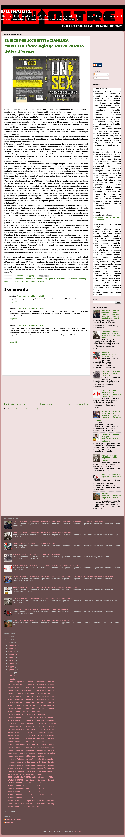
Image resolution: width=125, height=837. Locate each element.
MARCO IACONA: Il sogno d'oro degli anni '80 (27, 741)
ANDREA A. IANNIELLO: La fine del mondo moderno (29, 694)
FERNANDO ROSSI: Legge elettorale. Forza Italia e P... (32, 726)
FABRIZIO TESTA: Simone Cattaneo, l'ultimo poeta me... (32, 705)
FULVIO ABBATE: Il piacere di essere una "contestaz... (32, 720)
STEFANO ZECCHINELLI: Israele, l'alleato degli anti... (32, 685)
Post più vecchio (77, 404)
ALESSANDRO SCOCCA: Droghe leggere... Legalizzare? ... (32, 771)
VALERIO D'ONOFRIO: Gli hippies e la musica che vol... (32, 780)
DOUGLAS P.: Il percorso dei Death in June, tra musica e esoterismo (111, 496)
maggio (11, 667)
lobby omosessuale (28, 281)
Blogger (78, 832)
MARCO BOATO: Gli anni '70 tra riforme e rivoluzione (111, 373)
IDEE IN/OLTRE (16, 11)
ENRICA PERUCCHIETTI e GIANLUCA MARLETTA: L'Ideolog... (32, 738)
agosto (11, 657)
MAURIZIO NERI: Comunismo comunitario (24, 711)
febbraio (12, 676)
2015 (9, 639)
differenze (19, 279)
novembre (12, 648)
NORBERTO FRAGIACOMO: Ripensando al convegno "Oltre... (32, 744)
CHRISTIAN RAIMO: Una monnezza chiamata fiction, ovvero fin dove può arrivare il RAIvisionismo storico (111, 314)
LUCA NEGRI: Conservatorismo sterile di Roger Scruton (32, 723)
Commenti (99, 78)
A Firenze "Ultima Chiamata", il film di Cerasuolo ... (32, 759)
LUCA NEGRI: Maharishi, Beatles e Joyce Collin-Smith (31, 753)
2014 (9, 642)
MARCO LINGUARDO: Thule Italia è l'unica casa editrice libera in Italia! (111, 393)
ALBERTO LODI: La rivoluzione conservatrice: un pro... (32, 750)
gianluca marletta (57, 279)
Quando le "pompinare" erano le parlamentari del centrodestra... (111, 476)
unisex (41, 281)
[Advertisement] (46, 389)
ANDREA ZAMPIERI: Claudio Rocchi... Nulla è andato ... (32, 795)
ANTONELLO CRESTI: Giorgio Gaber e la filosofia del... (32, 801)
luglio (11, 661)
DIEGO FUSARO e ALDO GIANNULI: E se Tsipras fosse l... (32, 691)
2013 (9, 811)
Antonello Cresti (13, 819)
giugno (11, 664)
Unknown (9, 822)
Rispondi (13, 302)
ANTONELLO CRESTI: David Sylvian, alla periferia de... (32, 688)
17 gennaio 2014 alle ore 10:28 (30, 325)
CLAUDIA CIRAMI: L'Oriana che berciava (25, 774)
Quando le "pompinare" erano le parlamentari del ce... (32, 682)
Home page (46, 404)
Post (97, 74)
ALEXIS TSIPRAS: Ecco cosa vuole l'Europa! (27, 786)
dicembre (12, 645)
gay (46, 279)
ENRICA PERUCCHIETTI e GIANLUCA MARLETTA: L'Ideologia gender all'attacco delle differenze (44, 46)
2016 (9, 636)
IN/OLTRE (15, 281)
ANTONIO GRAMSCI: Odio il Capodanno (23, 807)
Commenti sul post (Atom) (27, 409)
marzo (11, 673)
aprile (11, 670)
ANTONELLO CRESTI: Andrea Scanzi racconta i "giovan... (32, 765)
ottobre (12, 651)
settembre (13, 654)
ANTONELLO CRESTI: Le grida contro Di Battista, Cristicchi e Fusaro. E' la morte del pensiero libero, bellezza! (107, 416)
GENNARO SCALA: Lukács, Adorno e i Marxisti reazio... (32, 792)
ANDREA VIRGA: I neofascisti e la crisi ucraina (108, 354)
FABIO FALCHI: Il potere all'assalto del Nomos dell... (32, 747)
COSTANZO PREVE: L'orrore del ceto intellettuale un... (32, 697)
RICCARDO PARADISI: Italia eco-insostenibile (27, 714)
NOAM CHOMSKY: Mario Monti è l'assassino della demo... (32, 699)
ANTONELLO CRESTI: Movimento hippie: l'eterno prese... (32, 735)
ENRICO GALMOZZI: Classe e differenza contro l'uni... (32, 798)
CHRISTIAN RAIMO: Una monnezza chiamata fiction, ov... (32, 768)
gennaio (12, 679)
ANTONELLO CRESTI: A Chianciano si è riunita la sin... (32, 762)
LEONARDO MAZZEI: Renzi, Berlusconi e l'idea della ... (32, 717)
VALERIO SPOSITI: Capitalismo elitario (25, 783)
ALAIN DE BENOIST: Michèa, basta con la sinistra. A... (32, 702)
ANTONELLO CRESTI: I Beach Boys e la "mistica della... (32, 708)
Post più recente (14, 404)
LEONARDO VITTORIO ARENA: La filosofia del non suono (31, 789)
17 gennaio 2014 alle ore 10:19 (30, 308)
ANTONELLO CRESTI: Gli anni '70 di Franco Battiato (30, 732)
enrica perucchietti (34, 279)
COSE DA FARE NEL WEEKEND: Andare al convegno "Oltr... (32, 777)
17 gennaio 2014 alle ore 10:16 (30, 296)
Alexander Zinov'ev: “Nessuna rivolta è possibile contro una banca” (110, 334)
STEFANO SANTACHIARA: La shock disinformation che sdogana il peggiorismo (110, 438)
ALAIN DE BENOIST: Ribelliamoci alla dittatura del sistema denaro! (111, 458)
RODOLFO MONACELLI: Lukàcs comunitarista (26, 756)
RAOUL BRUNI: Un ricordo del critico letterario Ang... (32, 804)
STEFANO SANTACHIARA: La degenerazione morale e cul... (32, 729)
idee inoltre (72, 279)
